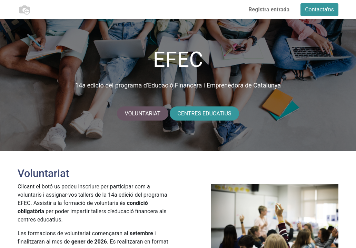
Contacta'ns (319, 9)
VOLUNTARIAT (143, 113)
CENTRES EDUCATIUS (204, 113)
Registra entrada (268, 9)
